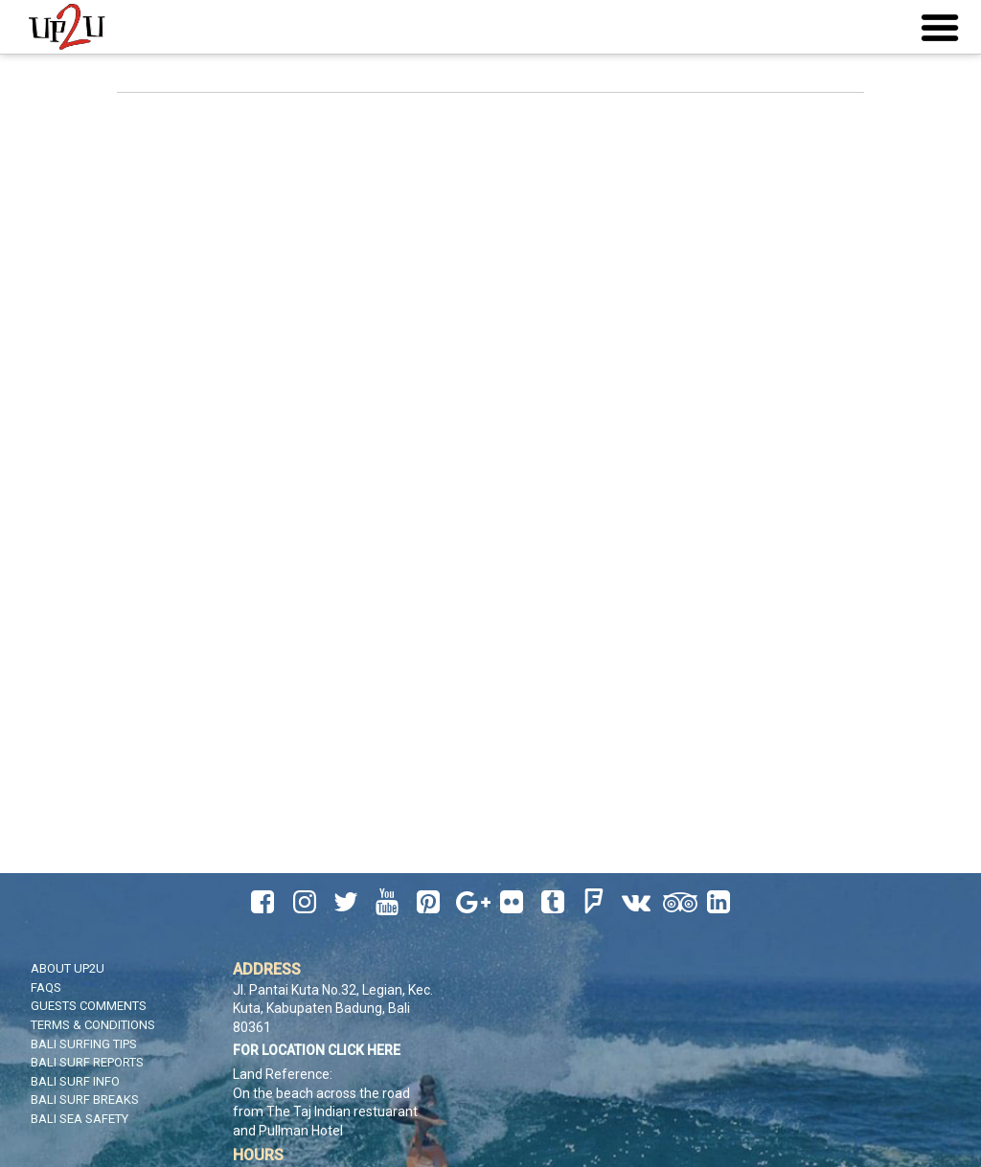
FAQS (46, 987)
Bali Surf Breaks (85, 1099)
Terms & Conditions (93, 1025)
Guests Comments (89, 1006)
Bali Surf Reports (87, 1062)
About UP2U (67, 968)
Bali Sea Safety (79, 1118)
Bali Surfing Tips (84, 1044)
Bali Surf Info (75, 1081)
